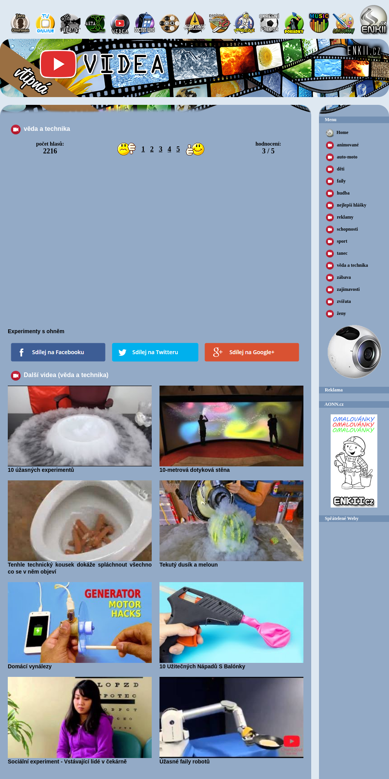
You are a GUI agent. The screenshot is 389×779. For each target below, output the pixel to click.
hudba (338, 193)
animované (342, 145)
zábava (338, 278)
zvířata (338, 302)
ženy (336, 314)
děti (335, 169)
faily (336, 181)
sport (336, 241)
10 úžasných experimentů (80, 467)
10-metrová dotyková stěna (231, 467)
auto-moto (341, 157)
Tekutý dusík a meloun (231, 562)
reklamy (339, 217)
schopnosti (342, 229)
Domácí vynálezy (80, 663)
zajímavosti (343, 290)
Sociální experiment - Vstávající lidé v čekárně (80, 759)
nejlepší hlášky (346, 205)
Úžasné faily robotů (231, 759)
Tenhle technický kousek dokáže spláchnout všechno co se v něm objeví (80, 565)
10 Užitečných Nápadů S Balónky (231, 663)
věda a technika (347, 266)
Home (337, 133)
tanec (336, 253)
